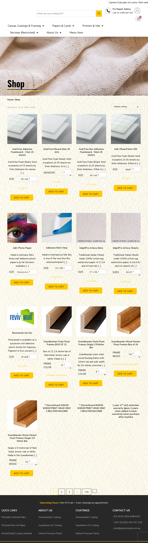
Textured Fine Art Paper (13, 515)
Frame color (47, 362)
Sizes (116, 270)
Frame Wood (116, 351)
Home (10, 99)
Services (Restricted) (24, 32)
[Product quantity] (32, 178)
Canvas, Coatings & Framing (26, 26)
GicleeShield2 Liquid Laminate (16, 521)
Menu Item (76, 32)
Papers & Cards (63, 26)
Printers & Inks (92, 26)
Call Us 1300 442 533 (123, 12)
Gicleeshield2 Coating (49, 509)
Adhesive (49, 172)
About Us (53, 32)
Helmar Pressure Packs (50, 521)
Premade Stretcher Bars (13, 509)
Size (11, 179)
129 (87, 485)
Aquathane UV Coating (50, 515)
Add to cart (22, 197)
